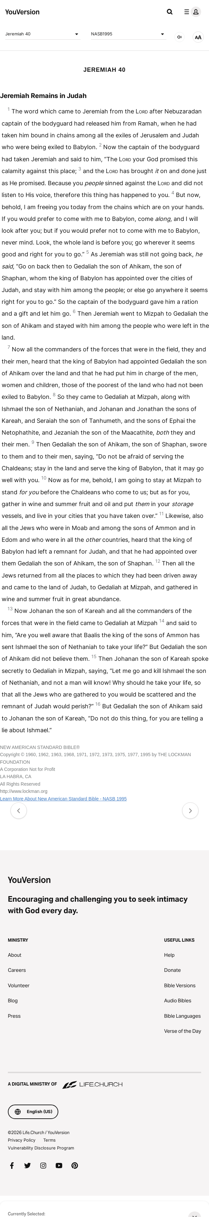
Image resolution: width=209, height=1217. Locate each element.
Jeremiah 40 (43, 34)
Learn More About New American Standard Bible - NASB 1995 (63, 798)
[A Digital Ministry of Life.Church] (104, 1081)
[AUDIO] (179, 37)
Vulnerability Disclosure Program (41, 1147)
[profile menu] (191, 11)
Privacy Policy (21, 1140)
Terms (49, 1140)
